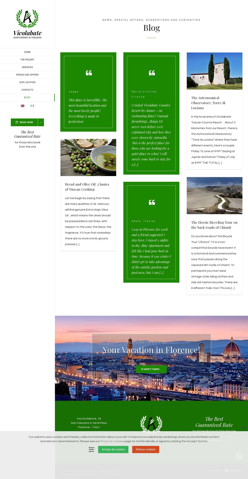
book (36, 142)
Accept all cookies (113, 449)
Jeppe (74, 91)
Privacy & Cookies (111, 441)
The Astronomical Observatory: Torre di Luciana (208, 102)
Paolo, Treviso (144, 221)
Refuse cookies (145, 449)
